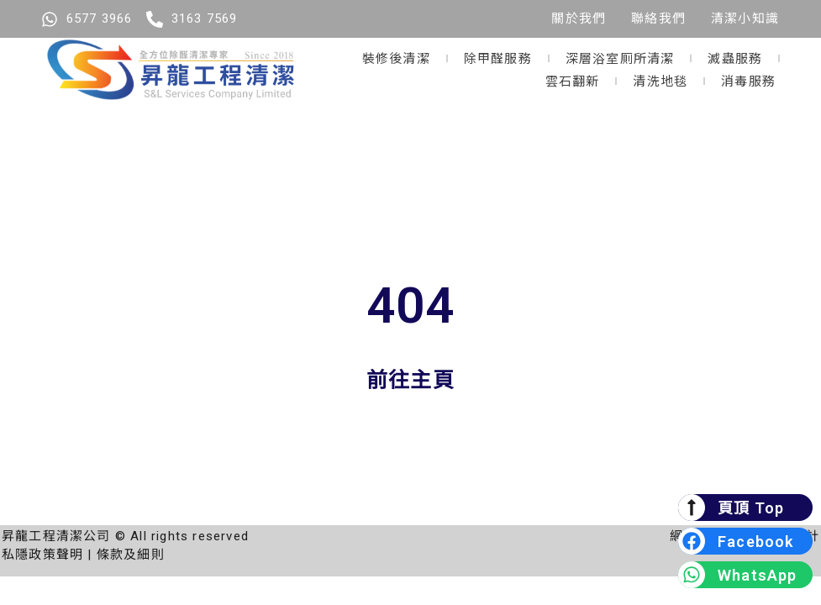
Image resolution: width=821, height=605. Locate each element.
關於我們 (578, 18)
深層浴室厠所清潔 (620, 57)
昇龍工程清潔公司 (56, 536)
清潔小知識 (745, 18)
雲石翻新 (572, 80)
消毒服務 (748, 80)
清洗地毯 (660, 80)
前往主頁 (410, 380)
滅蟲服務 (735, 57)
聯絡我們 (658, 18)
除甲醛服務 (498, 57)
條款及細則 (131, 554)
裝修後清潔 (396, 57)
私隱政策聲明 (42, 554)
